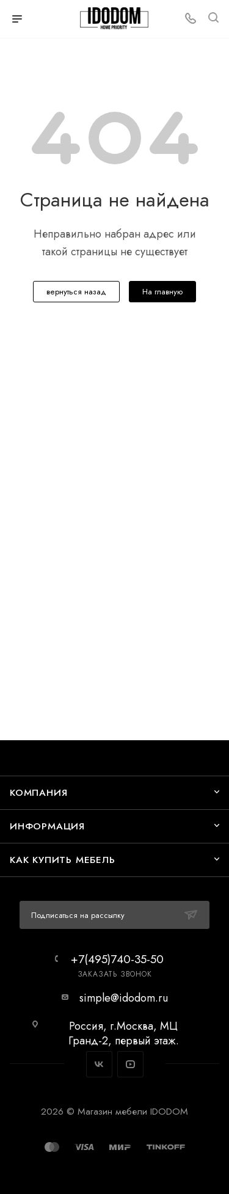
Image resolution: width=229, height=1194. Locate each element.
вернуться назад (76, 291)
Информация (47, 826)
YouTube (130, 1064)
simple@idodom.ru (123, 998)
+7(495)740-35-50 (117, 959)
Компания (38, 792)
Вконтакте (99, 1064)
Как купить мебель (62, 860)
